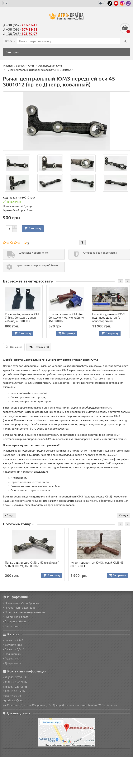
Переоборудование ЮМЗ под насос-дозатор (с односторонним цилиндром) (108, 318)
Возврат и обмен (14, 621)
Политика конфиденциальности (24, 612)
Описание (14, 346)
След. (123, 515)
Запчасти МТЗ (12, 644)
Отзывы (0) (39, 346)
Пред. (9, 515)
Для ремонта (12, 663)
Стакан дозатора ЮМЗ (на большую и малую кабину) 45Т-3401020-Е (66, 318)
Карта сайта (11, 626)
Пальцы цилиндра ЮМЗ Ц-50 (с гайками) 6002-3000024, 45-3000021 (32, 564)
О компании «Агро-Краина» (21, 603)
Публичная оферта (15, 616)
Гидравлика (11, 658)
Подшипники (12, 653)
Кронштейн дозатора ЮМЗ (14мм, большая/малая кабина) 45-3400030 (22, 318)
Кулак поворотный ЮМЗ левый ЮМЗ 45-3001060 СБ (97, 564)
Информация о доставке (19, 607)
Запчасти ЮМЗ (13, 640)
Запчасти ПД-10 (13, 649)
